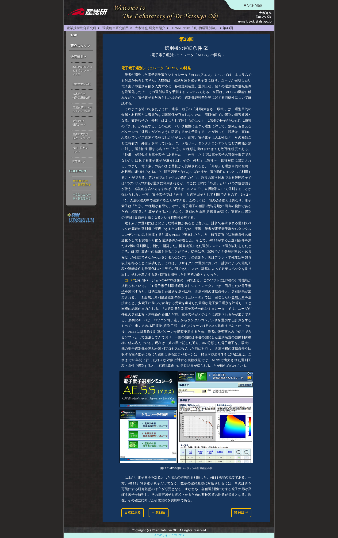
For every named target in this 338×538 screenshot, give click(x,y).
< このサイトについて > (169, 535)
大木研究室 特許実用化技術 (82, 95)
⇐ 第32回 (158, 512)
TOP (73, 35)
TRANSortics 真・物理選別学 (82, 182)
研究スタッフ (80, 46)
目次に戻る (132, 512)
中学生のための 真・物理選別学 (82, 196)
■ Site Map (253, 5)
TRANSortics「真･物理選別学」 (194, 28)
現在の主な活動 (82, 84)
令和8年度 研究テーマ (79, 122)
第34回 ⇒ (241, 512)
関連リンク (79, 161)
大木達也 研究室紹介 (149, 28)
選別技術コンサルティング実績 (82, 109)
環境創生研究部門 (115, 28)
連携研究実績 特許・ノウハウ (82, 136)
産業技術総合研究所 (81, 28)
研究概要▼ (78, 56)
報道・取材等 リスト (80, 149)
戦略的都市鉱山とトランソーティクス (82, 70)
